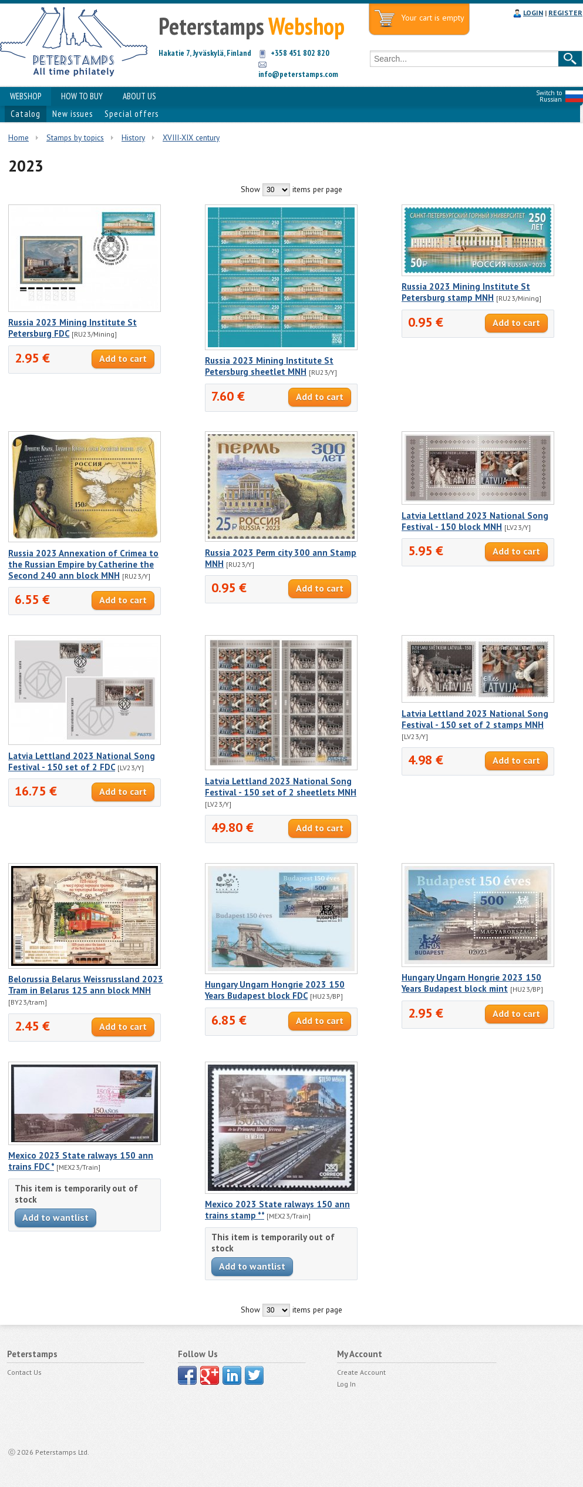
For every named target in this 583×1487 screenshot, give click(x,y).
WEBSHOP (25, 96)
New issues (72, 113)
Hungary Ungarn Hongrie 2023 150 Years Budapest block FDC (275, 990)
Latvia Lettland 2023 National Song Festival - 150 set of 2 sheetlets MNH (280, 787)
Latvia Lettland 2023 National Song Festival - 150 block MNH (475, 521)
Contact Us (24, 1372)
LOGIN (533, 12)
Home (18, 137)
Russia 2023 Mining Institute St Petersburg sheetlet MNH (269, 366)
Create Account (361, 1372)
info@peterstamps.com (298, 74)
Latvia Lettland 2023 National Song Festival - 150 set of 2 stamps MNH (475, 719)
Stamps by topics (75, 137)
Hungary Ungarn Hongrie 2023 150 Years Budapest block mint (471, 983)
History (133, 137)
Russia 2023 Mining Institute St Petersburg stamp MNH (466, 292)
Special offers (132, 113)
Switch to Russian (549, 96)
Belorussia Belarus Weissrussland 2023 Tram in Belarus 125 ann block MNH (85, 985)
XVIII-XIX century (191, 137)
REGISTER (565, 12)
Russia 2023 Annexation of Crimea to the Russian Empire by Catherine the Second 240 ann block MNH (83, 564)
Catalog (26, 113)
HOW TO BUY (82, 96)
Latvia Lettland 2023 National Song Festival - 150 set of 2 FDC (81, 761)
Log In (346, 1383)
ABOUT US (139, 96)
